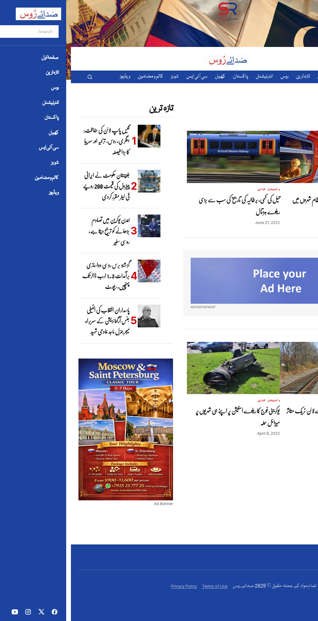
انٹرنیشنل (202, 189)
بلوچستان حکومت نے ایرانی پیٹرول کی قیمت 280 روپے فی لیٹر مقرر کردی (35, 186)
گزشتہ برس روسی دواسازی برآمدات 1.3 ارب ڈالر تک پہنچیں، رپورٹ (35, 276)
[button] (19, 77)
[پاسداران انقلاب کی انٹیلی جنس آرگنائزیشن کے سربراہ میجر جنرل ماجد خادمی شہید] (78, 316)
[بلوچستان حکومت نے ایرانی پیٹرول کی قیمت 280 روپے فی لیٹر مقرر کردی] (78, 181)
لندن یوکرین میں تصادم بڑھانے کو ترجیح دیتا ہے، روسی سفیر (38, 231)
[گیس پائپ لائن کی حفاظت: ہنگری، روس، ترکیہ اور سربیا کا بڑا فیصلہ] (78, 136)
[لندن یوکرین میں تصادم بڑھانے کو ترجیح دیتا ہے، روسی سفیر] (78, 226)
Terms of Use (144, 586)
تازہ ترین (296, 189)
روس (287, 189)
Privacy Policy (113, 586)
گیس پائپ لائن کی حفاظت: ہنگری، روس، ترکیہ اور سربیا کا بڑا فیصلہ (35, 141)
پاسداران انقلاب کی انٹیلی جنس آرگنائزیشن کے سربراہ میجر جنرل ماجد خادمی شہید (36, 321)
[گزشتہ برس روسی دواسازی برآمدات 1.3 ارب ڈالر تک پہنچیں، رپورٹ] (78, 271)
